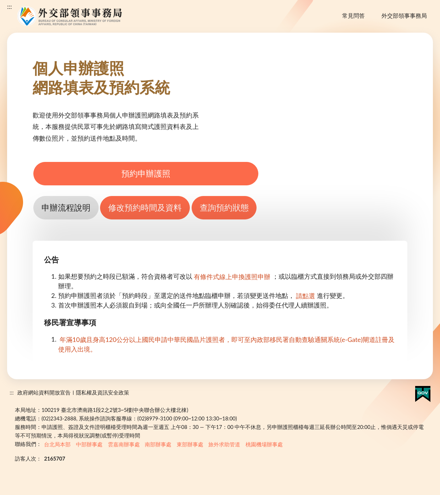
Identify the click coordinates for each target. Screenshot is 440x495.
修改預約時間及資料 (145, 207)
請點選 (305, 295)
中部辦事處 (89, 444)
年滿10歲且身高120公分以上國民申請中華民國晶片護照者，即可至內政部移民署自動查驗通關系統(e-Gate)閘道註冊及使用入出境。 (226, 344)
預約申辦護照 (145, 173)
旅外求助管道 (224, 444)
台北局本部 (57, 444)
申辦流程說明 (66, 207)
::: (9, 6)
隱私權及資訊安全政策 (102, 393)
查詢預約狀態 (224, 207)
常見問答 (353, 15)
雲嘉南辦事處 (124, 444)
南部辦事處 (158, 444)
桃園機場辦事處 (264, 444)
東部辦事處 (190, 444)
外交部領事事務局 (404, 15)
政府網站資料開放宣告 (44, 393)
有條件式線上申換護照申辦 (232, 276)
